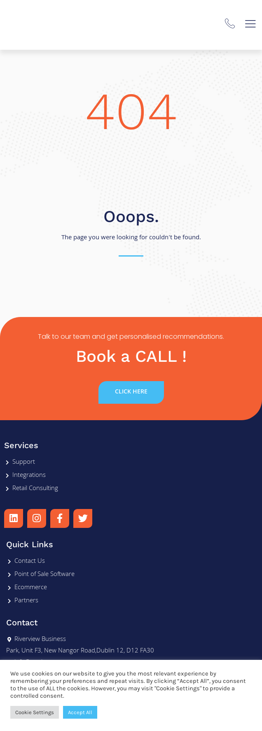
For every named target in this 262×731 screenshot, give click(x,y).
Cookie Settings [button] (34, 712)
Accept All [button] (80, 712)
